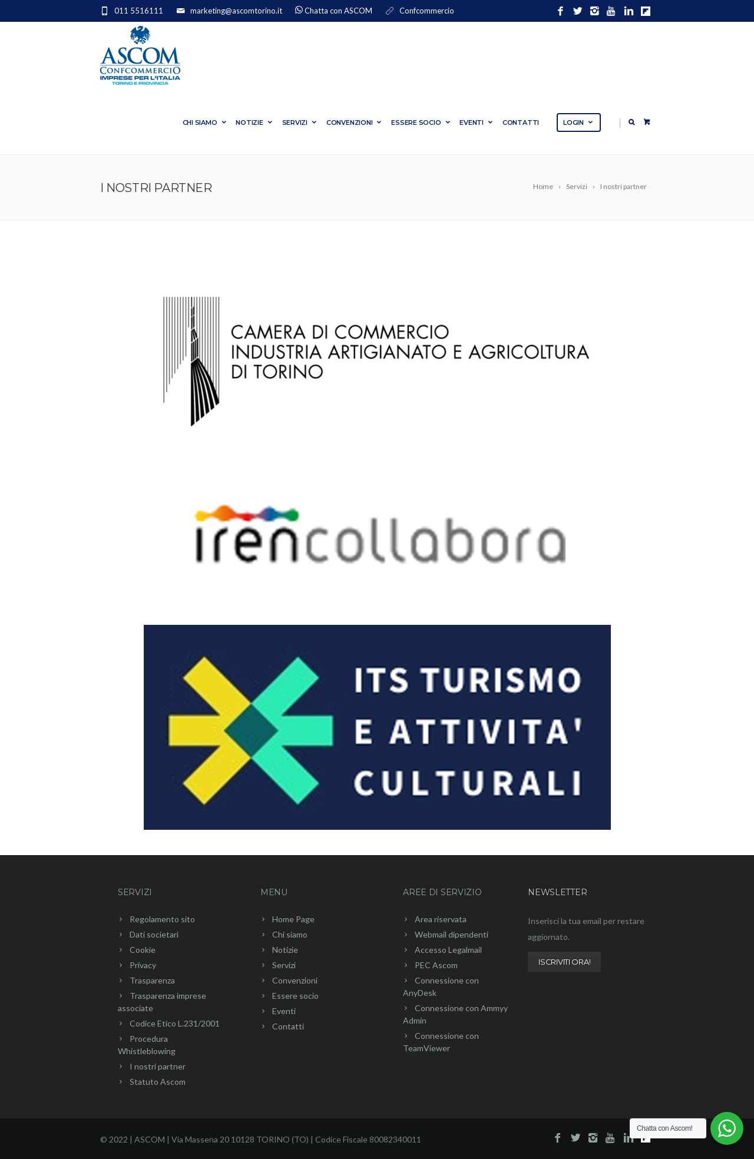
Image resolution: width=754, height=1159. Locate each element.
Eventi (476, 122)
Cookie (143, 950)
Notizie (254, 122)
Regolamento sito (162, 919)
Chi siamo (205, 122)
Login (578, 122)
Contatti (520, 122)
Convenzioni (354, 122)
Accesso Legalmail (448, 950)
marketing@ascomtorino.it (236, 10)
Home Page (293, 919)
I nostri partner (158, 1066)
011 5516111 (138, 10)
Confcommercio (426, 10)
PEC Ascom (436, 965)
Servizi (300, 122)
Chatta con (338, 10)
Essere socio (421, 122)
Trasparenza (152, 980)
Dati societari (154, 934)
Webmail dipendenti (451, 934)
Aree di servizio (442, 892)
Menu (273, 892)
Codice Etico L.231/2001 (175, 1023)
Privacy (143, 965)
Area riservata (441, 919)
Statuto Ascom (158, 1082)
